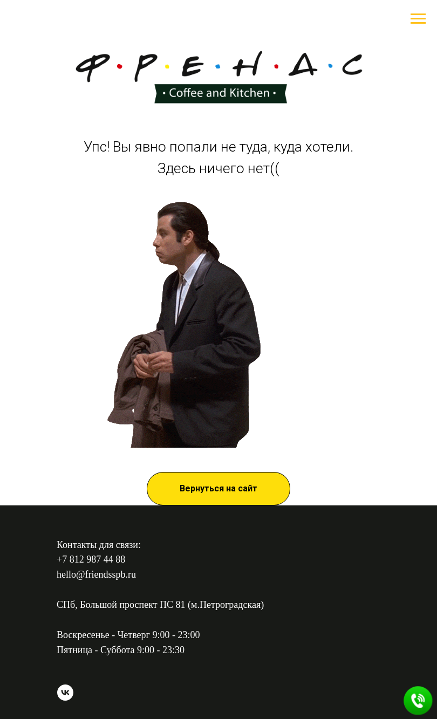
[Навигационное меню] (418, 18)
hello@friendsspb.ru (96, 574)
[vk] (65, 697)
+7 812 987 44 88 (91, 559)
